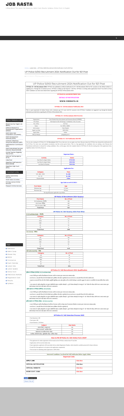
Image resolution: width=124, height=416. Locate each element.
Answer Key (16, 257)
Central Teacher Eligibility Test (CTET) (18, 156)
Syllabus (15, 286)
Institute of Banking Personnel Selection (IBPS (18, 144)
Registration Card (18, 280)
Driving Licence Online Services (17, 185)
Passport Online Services (18, 189)
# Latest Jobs (37, 406)
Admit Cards (16, 254)
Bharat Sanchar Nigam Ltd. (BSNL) (18, 127)
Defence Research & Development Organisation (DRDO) (18, 132)
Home (31, 71)
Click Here (66, 392)
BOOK (14, 260)
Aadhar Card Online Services (16, 179)
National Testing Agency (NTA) (18, 159)
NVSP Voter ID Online (17, 182)
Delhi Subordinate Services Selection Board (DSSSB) (18, 152)
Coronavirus (16, 263)
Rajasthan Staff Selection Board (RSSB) (18, 166)
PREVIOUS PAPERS (19, 278)
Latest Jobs (16, 269)
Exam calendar (17, 266)
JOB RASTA (23, 5)
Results (14, 283)
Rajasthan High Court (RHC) (17, 170)
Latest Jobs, (54, 82)
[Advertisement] (82, 23)
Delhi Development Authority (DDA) (16, 140)
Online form (16, 275)
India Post (13, 163)
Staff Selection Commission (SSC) (18, 148)
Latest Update (17, 272)
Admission (15, 251)
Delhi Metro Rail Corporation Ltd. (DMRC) (18, 136)
